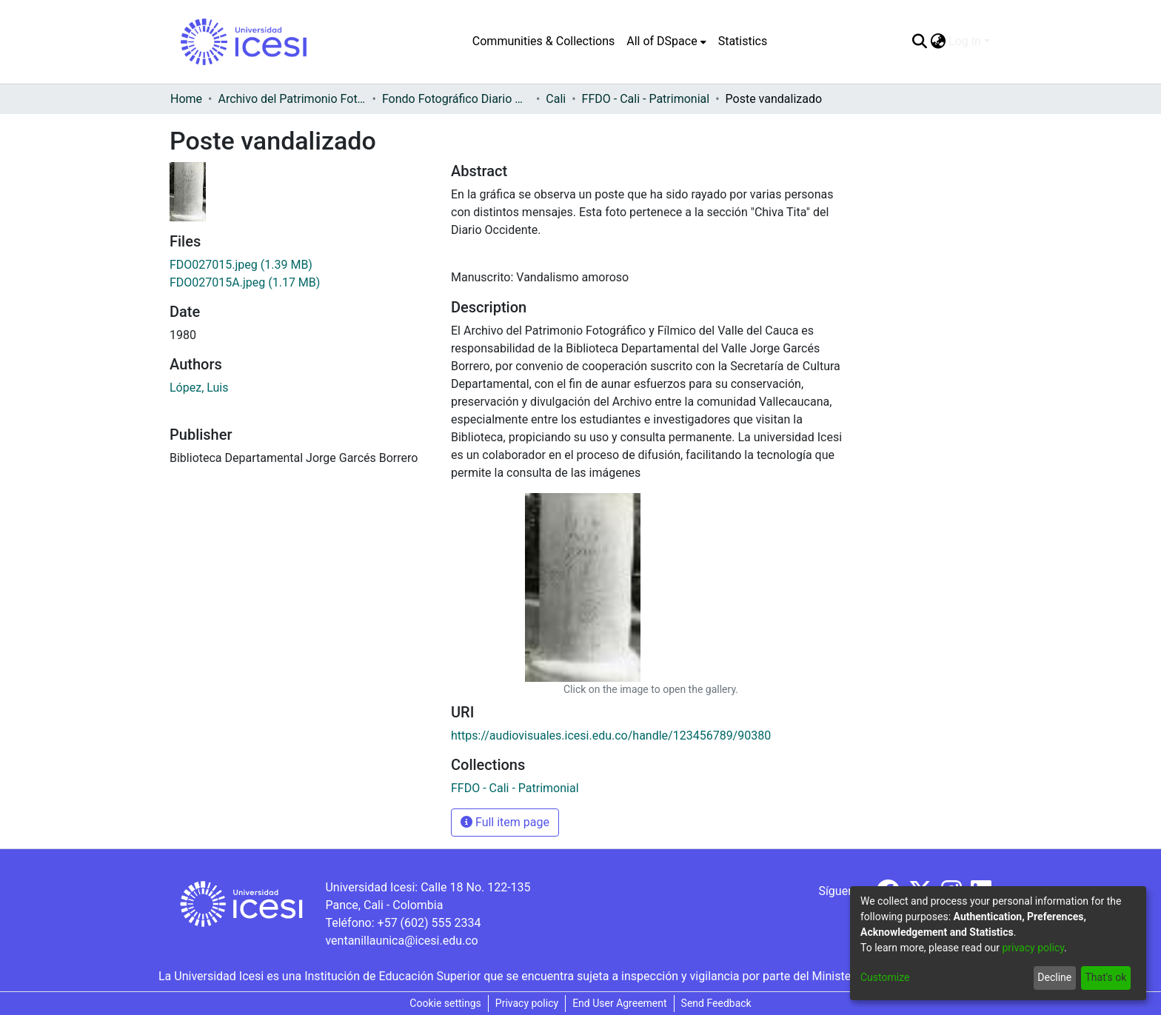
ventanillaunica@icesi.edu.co (401, 941)
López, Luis (199, 388)
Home (186, 99)
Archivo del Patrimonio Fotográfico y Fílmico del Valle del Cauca (292, 99)
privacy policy (1033, 948)
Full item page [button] (505, 822)
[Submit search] (919, 41)
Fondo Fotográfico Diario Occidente (456, 99)
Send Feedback (716, 1003)
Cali (556, 99)
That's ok (1105, 977)
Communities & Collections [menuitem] (543, 41)
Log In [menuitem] (964, 41)
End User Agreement (619, 1003)
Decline (1054, 977)
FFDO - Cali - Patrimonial (646, 99)
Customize (884, 977)
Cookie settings (445, 1003)
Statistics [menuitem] (743, 41)
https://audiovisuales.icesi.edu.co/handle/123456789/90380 (611, 735)
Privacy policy (526, 1003)
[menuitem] (666, 41)
